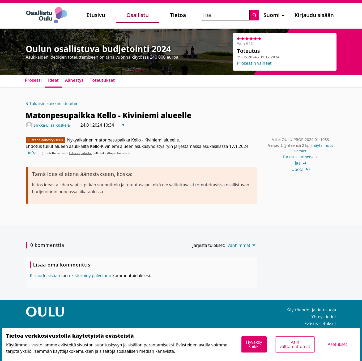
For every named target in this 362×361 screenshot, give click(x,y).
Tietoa (178, 15)
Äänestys (74, 80)
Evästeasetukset (320, 323)
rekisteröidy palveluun (89, 275)
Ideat (53, 80)
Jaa (300, 163)
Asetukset (337, 344)
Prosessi (33, 80)
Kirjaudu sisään (314, 15)
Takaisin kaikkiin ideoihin (52, 103)
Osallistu (137, 15)
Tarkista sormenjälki (300, 156)
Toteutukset (102, 80)
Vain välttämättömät (295, 344)
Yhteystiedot (324, 317)
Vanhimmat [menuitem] (238, 245)
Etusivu (96, 15)
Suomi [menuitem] (271, 15)
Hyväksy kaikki (254, 344)
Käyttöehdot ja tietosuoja (311, 310)
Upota (300, 169)
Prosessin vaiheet (254, 63)
